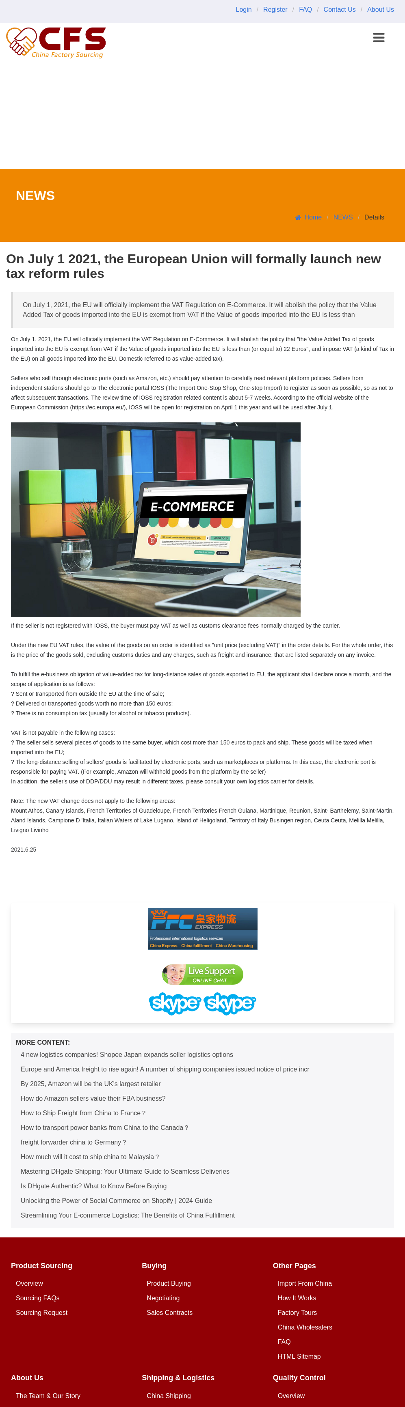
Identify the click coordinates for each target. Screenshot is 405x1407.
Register (275, 9)
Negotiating (163, 1298)
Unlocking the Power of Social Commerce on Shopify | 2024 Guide (116, 1200)
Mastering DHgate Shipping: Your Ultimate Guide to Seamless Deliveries (125, 1171)
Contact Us (340, 9)
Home (308, 217)
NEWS (343, 217)
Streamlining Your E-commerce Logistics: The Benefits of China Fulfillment (128, 1215)
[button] (378, 37)
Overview (29, 1283)
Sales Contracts (170, 1312)
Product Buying (169, 1283)
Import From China (305, 1283)
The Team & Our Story (48, 1395)
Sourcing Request (41, 1312)
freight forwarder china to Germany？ (74, 1142)
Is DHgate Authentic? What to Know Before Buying (94, 1186)
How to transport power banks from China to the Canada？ (105, 1127)
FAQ (305, 9)
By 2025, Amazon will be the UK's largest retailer (91, 1083)
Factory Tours (297, 1312)
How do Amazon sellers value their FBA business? (93, 1098)
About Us (380, 9)
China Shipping (169, 1395)
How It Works (297, 1298)
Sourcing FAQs (38, 1298)
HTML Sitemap (299, 1356)
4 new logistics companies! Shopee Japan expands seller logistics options (127, 1054)
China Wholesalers (305, 1327)
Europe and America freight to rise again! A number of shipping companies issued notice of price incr (165, 1069)
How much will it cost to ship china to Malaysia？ (90, 1156)
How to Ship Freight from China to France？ (84, 1113)
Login (243, 9)
